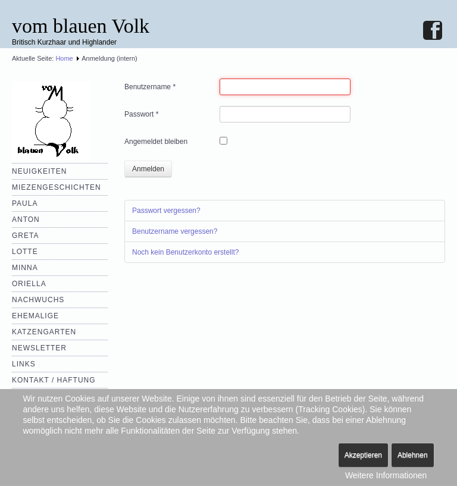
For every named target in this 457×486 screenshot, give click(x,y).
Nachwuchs (38, 300)
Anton (26, 219)
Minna (25, 268)
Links (24, 364)
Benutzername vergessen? (174, 231)
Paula (24, 203)
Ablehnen (412, 455)
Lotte (25, 251)
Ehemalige (35, 316)
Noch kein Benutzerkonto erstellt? (185, 252)
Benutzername (150, 87)
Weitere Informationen (386, 475)
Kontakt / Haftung (54, 380)
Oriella (29, 284)
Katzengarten (44, 332)
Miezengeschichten (56, 187)
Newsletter (39, 348)
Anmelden (148, 169)
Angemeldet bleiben (155, 141)
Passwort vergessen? (166, 210)
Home (64, 58)
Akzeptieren (363, 455)
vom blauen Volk (80, 26)
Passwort (141, 114)
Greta (25, 235)
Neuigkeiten (39, 171)
